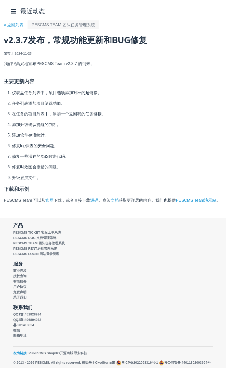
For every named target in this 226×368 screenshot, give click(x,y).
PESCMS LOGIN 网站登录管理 (36, 254)
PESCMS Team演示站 (196, 200)
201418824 (23, 325)
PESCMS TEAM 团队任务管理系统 (63, 25)
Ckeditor (102, 362)
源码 (94, 200)
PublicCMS (37, 353)
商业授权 (19, 271)
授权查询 (19, 276)
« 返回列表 (13, 25)
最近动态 (32, 11)
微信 (16, 330)
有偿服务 (19, 281)
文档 (115, 200)
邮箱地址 (19, 335)
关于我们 (19, 297)
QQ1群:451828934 (27, 314)
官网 (49, 200)
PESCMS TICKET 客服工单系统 (37, 232)
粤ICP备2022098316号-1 (137, 362)
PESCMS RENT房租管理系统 (35, 248)
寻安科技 (80, 353)
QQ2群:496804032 (27, 320)
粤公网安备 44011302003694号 (185, 362)
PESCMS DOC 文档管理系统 (34, 238)
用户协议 (19, 287)
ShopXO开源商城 (60, 353)
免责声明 (19, 292)
